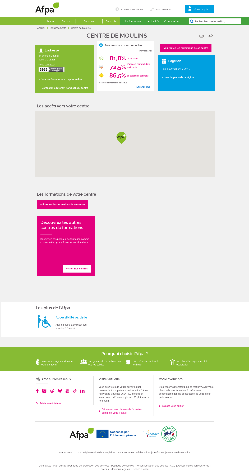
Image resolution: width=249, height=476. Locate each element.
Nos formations (132, 21)
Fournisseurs (66, 452)
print (202, 35)
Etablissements (58, 28)
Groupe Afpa (171, 21)
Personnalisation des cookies (152, 465)
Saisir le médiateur (50, 403)
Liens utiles (45, 465)
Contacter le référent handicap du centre (65, 88)
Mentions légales (120, 469)
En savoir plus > (144, 87)
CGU (173, 465)
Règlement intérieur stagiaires (99, 452)
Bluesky (60, 391)
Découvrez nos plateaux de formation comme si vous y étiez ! (122, 411)
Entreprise (111, 21)
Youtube (67, 391)
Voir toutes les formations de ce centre (186, 48)
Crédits (105, 469)
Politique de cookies (122, 465)
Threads (52, 391)
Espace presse (140, 469)
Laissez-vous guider (173, 405)
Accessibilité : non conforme (193, 465)
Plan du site (59, 465)
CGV (78, 452)
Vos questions (164, 9)
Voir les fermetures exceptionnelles (62, 79)
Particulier (67, 21)
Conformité (158, 452)
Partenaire (89, 21)
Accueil (41, 28)
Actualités (153, 21)
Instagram (44, 391)
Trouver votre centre (132, 9)
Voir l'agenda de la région (179, 77)
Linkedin (82, 391)
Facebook (37, 391)
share (211, 35)
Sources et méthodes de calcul (113, 83)
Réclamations (143, 452)
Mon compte (201, 9)
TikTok (75, 391)
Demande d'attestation (178, 452)
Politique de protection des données (88, 465)
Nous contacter (126, 452)
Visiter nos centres (77, 268)
